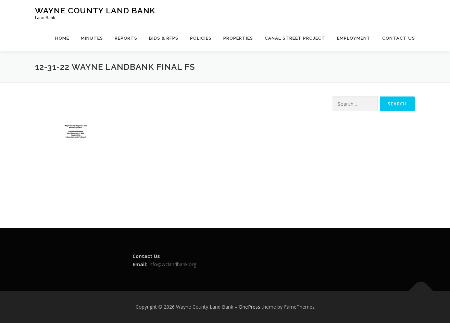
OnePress (249, 306)
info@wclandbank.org (172, 264)
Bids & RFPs (163, 38)
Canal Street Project (295, 38)
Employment (354, 38)
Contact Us (398, 38)
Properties (238, 38)
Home (62, 38)
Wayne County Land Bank (95, 10)
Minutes (92, 38)
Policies (201, 38)
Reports (126, 38)
